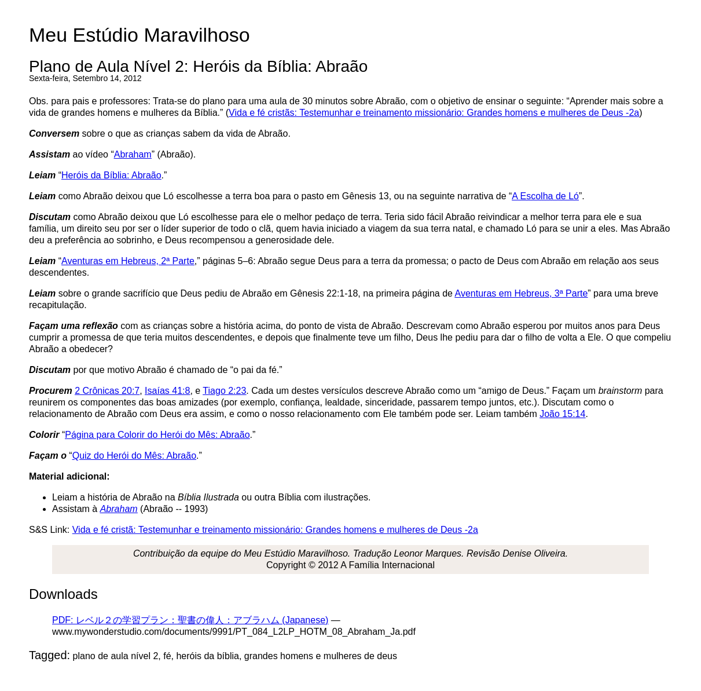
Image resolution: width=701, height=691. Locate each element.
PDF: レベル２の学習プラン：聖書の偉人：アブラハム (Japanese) (190, 620)
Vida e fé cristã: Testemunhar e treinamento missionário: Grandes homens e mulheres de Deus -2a (275, 530)
